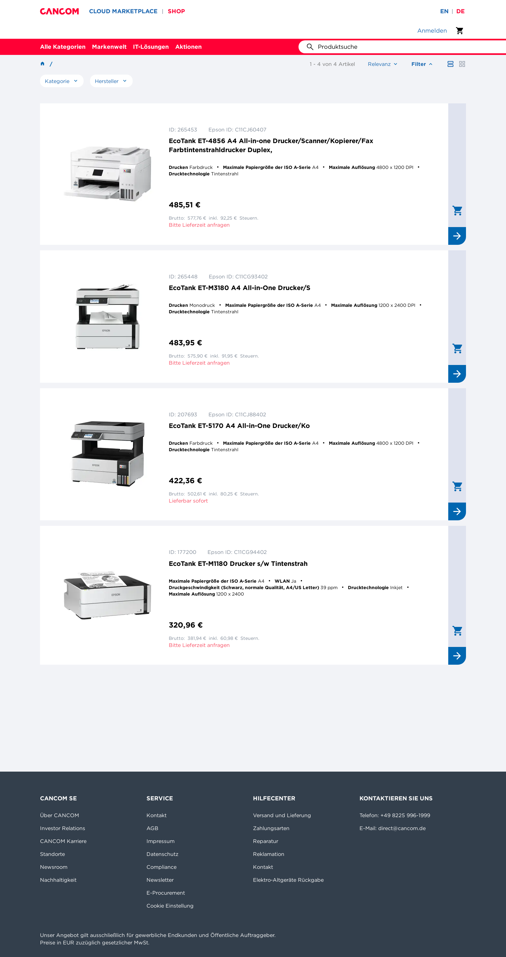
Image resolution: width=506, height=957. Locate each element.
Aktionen (188, 46)
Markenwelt (109, 46)
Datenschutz (162, 854)
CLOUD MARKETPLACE (123, 11)
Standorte (52, 854)
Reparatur (265, 841)
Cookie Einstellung (170, 905)
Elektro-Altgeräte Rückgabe (288, 880)
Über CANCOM (59, 815)
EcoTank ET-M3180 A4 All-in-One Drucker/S (239, 288)
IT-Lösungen (151, 46)
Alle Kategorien (63, 46)
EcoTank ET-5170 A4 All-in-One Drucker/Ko (239, 425)
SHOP (176, 11)
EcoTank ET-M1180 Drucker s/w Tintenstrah (238, 563)
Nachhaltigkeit (58, 880)
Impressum (161, 841)
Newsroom (53, 867)
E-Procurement (166, 892)
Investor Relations (62, 828)
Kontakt (157, 815)
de (460, 11)
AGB (152, 828)
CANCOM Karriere (63, 841)
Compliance (162, 867)
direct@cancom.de (402, 828)
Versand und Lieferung (282, 815)
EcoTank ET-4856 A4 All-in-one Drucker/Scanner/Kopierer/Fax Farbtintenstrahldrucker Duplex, (271, 145)
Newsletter (160, 880)
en (444, 11)
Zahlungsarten (271, 828)
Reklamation (268, 854)
